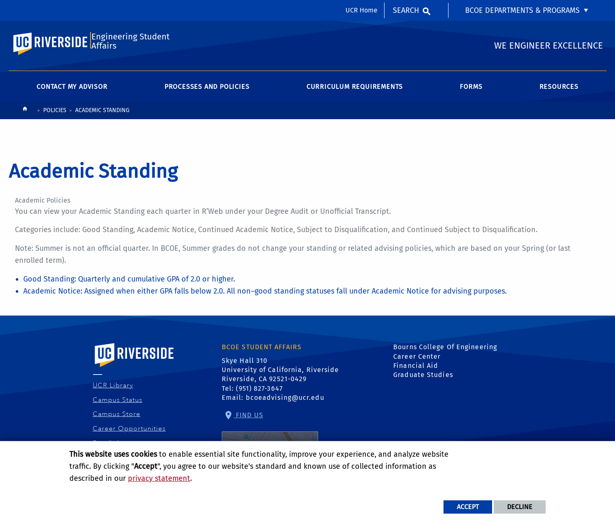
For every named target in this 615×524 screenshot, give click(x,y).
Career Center (417, 361)
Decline (519, 507)
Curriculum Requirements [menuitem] (354, 91)
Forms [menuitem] (471, 91)
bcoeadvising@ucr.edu (285, 402)
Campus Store (116, 418)
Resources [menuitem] (558, 91)
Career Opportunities (129, 433)
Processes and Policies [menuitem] (207, 91)
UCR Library (113, 390)
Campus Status (117, 404)
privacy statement (159, 478)
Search (406, 10)
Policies (54, 114)
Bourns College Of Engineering (445, 351)
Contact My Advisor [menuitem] (72, 91)
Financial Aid (415, 370)
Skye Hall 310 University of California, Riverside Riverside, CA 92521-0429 (280, 374)
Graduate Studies (423, 379)
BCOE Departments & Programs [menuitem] (522, 10)
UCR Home (361, 10)
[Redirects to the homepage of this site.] (25, 115)
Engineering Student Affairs (129, 44)
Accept (468, 507)
